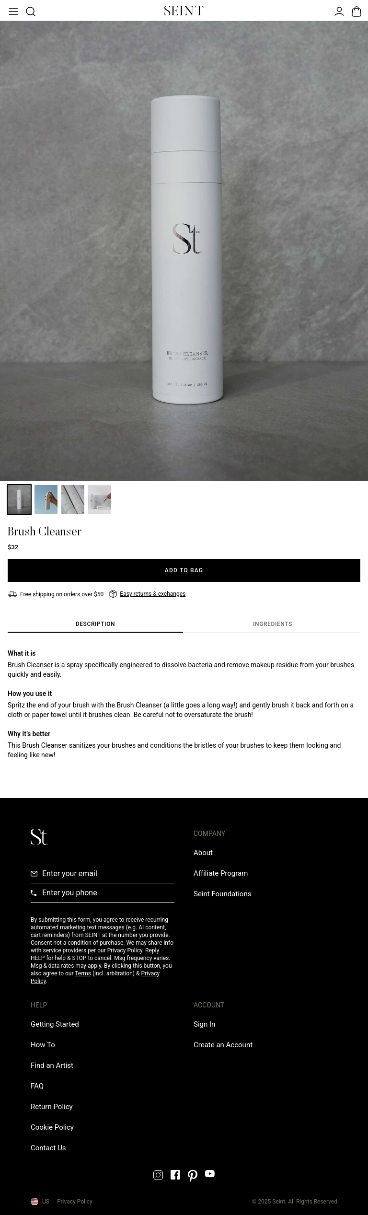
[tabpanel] (184, 704)
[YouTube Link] (210, 1173)
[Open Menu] (12, 10)
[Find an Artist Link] (52, 1065)
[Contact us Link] (48, 1148)
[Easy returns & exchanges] (147, 594)
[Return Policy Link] (52, 1106)
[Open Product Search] (29, 10)
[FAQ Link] (37, 1086)
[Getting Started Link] (55, 1024)
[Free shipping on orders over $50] (56, 594)
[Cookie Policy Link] (52, 1127)
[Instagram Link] (158, 1175)
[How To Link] (43, 1045)
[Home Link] (184, 10)
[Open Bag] (355, 10)
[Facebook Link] (175, 1175)
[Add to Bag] (184, 570)
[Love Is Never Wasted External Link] (222, 894)
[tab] (95, 624)
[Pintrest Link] (192, 1176)
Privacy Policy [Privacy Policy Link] (74, 1201)
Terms (83, 973)
